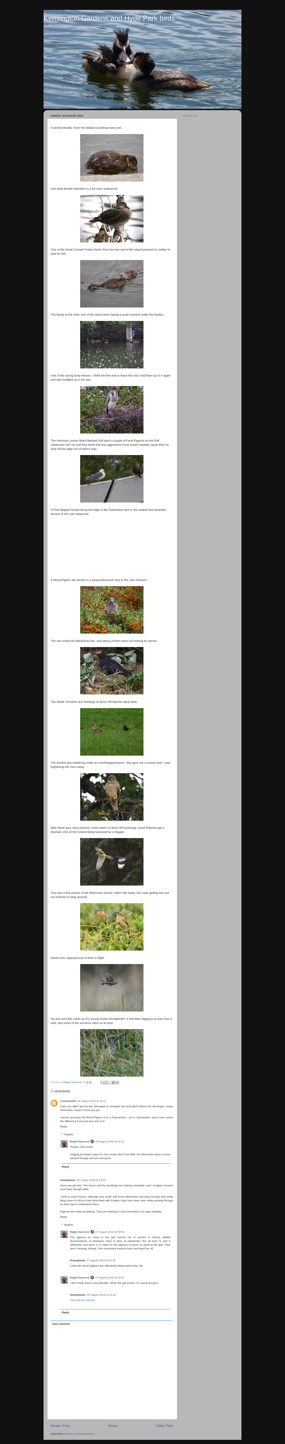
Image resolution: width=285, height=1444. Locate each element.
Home (113, 1426)
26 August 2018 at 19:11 (91, 1101)
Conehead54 (68, 1101)
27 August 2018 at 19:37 (109, 1277)
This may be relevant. (83, 1300)
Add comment (61, 1323)
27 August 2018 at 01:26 (101, 1260)
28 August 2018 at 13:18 (101, 1294)
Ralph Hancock (79, 1141)
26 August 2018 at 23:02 (91, 1180)
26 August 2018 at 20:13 (109, 1141)
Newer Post (60, 1426)
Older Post (164, 1426)
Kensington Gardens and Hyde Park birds (109, 18)
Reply (63, 1126)
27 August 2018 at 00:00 (109, 1231)
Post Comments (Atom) (81, 1433)
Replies (68, 1134)
